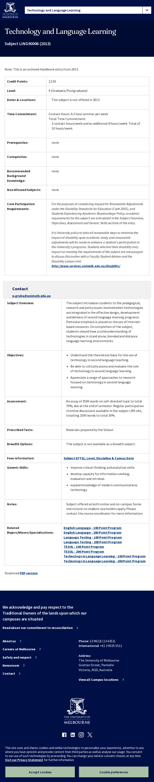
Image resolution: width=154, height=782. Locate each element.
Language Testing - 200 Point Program (93, 542)
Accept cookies (40, 772)
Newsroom (11, 665)
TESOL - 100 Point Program (84, 546)
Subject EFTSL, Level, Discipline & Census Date (99, 458)
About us (9, 641)
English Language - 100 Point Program (93, 528)
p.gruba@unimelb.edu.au (31, 295)
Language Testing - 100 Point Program (93, 537)
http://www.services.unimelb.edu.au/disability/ (86, 266)
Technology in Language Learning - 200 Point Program (105, 561)
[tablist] (88, 10)
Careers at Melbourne (19, 649)
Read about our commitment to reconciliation (38, 628)
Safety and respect (17, 657)
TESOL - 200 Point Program (84, 551)
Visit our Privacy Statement (24, 760)
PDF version (29, 573)
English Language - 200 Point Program (93, 532)
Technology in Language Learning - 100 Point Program (105, 556)
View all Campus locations (99, 679)
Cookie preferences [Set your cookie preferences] (113, 772)
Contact (9, 673)
